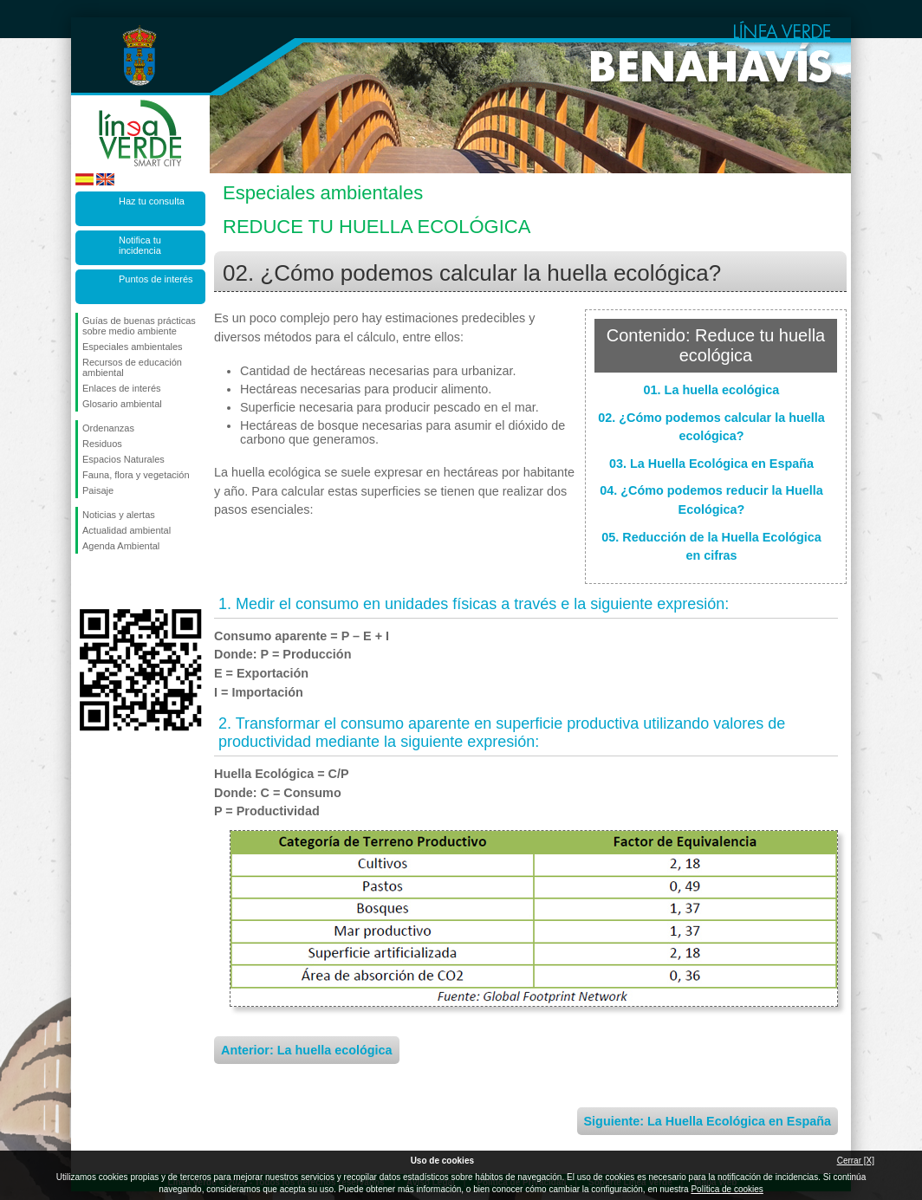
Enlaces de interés (121, 388)
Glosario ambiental (122, 404)
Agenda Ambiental (120, 546)
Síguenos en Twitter (114, 581)
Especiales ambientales (132, 346)
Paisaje (98, 490)
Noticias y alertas (118, 514)
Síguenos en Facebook (85, 581)
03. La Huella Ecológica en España (711, 463)
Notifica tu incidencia (140, 245)
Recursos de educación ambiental (132, 367)
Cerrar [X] (855, 1160)
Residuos (102, 443)
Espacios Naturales (123, 459)
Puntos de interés (156, 279)
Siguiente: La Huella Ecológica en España (708, 1121)
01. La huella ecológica (712, 390)
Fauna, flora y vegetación (136, 475)
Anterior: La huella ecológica (307, 1050)
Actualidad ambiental (126, 530)
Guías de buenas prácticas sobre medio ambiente (139, 325)
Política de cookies (727, 1189)
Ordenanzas (108, 428)
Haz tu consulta (152, 201)
